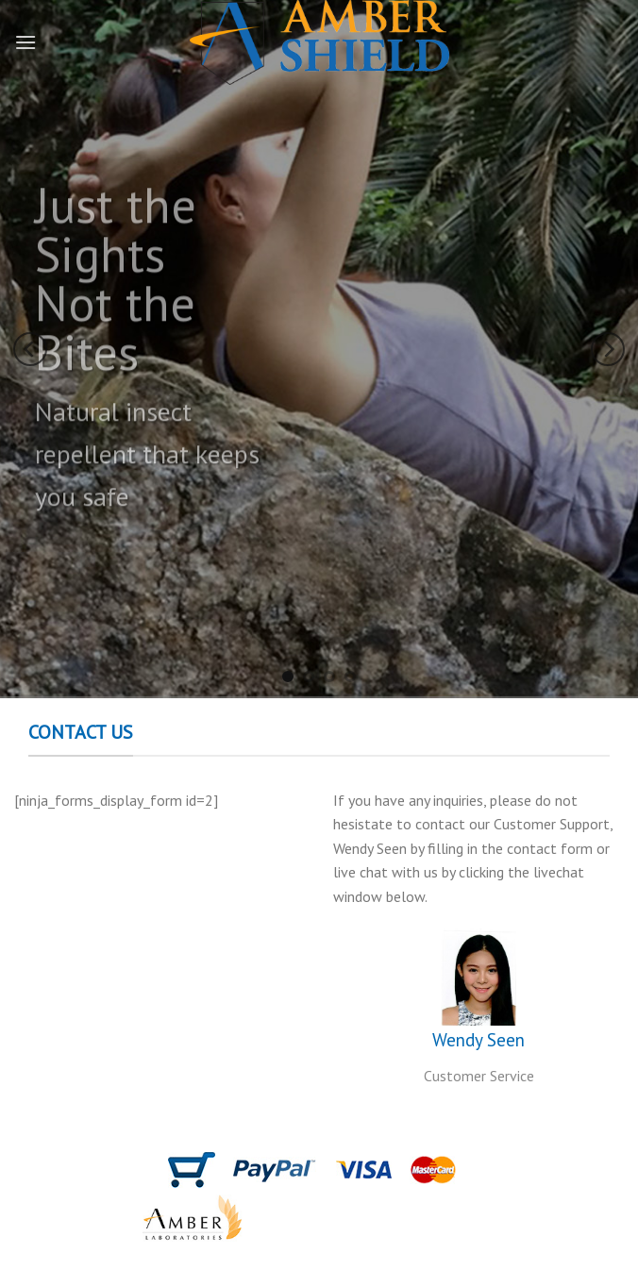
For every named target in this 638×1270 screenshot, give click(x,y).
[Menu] (25, 42)
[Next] (608, 349)
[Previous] (30, 349)
